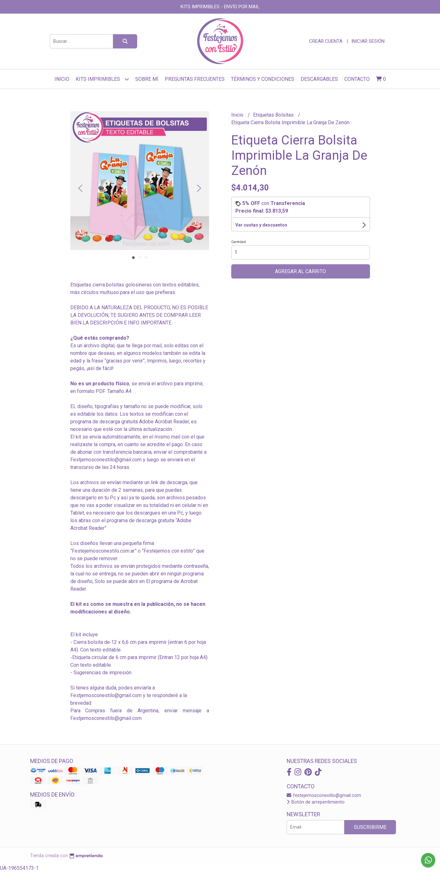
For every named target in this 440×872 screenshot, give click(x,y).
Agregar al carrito (300, 271)
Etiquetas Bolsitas (274, 115)
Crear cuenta (325, 41)
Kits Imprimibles (102, 79)
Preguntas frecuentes (195, 79)
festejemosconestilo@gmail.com (324, 795)
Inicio (61, 79)
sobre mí (146, 79)
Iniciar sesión (368, 41)
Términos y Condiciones (262, 79)
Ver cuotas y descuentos (261, 225)
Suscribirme (370, 827)
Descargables (319, 79)
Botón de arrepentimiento (316, 802)
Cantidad (238, 242)
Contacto (357, 79)
